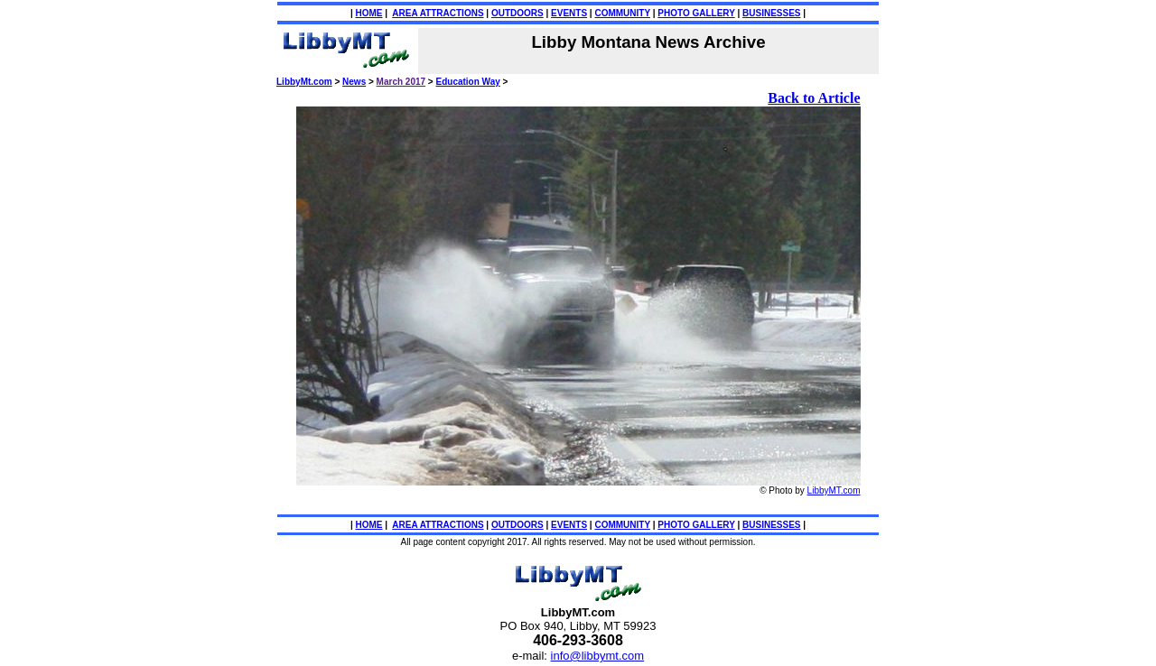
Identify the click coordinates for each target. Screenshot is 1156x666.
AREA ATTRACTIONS (437, 13)
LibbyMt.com (304, 82)
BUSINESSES (771, 13)
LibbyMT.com (834, 490)
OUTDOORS (517, 13)
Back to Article (814, 98)
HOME (369, 13)
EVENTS (569, 13)
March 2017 (401, 82)
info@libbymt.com (598, 655)
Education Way (468, 82)
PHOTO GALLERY (695, 13)
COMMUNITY (621, 13)
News (354, 82)
